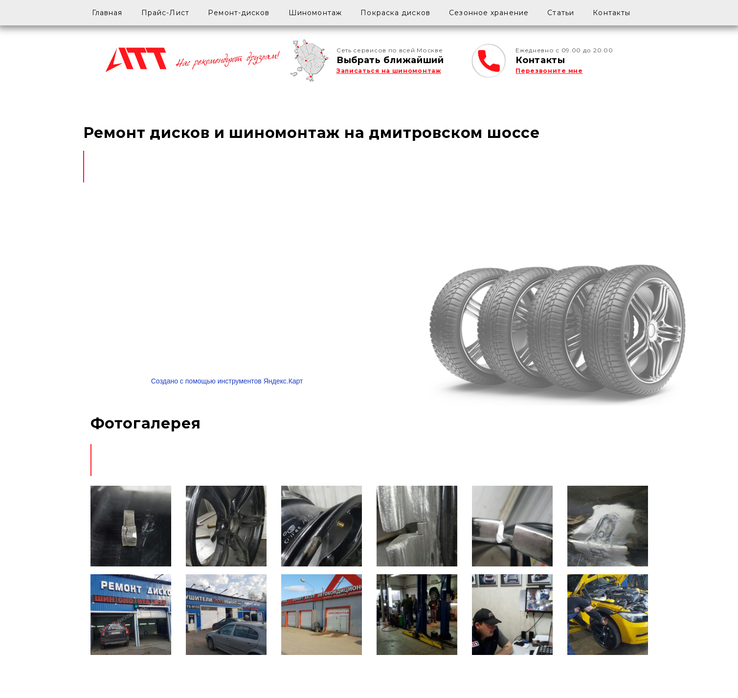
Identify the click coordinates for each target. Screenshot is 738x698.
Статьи (560, 12)
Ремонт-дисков (238, 12)
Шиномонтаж (315, 12)
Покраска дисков (395, 12)
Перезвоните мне (549, 70)
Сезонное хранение (489, 12)
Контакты (611, 12)
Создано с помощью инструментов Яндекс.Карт (227, 381)
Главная (107, 12)
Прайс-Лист (165, 12)
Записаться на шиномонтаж (388, 70)
